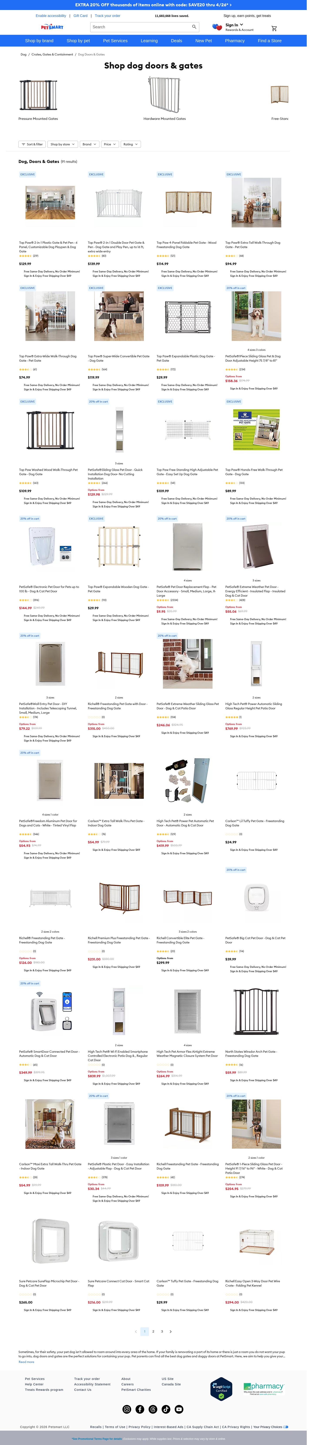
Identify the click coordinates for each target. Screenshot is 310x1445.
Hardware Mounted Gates (86, 118)
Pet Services (35, 1377)
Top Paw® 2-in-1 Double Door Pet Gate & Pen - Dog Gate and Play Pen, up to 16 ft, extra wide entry (116, 250)
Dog (24, 54)
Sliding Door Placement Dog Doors (266, 121)
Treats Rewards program (44, 1388)
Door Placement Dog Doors (220, 118)
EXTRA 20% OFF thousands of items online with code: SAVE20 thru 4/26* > (153, 4)
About (126, 1377)
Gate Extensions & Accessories (176, 121)
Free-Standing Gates (131, 118)
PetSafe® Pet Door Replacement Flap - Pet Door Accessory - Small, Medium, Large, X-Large (186, 594)
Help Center (34, 1383)
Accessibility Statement (92, 1383)
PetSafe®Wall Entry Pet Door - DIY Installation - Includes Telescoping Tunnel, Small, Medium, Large (48, 711)
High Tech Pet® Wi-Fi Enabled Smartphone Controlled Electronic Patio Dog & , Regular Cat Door (118, 1059)
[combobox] (144, 26)
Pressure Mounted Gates (41, 118)
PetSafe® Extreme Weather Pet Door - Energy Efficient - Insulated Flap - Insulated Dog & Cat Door (255, 594)
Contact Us (82, 1388)
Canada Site (171, 1383)
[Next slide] (281, 101)
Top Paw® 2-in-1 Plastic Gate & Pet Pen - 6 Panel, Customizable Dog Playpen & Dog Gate (48, 250)
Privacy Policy (140, 1425)
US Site (168, 1377)
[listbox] (153, 100)
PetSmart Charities (136, 1388)
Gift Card (80, 16)
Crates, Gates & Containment (52, 54)
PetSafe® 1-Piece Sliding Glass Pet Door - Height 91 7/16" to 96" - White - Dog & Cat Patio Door (254, 1171)
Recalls (96, 1425)
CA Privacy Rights (236, 1425)
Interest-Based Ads (168, 1425)
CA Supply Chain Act (203, 1425)
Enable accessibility (51, 16)
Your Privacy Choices (270, 1425)
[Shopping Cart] (279, 29)
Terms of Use (115, 1425)
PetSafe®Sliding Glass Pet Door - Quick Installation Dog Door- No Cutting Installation (115, 477)
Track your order (107, 16)
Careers (127, 1383)
